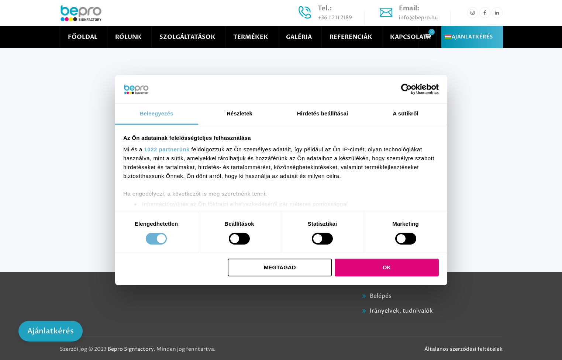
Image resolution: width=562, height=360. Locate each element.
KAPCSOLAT (408, 37)
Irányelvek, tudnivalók (401, 311)
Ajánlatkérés (50, 331)
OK (387, 267)
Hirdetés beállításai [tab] (322, 113)
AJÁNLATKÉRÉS (472, 36)
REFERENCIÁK (351, 37)
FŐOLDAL (82, 37)
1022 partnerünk (167, 149)
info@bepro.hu (418, 17)
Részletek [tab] (239, 113)
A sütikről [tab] (405, 113)
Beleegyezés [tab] (156, 113)
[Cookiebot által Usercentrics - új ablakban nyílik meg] (406, 89)
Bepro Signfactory (131, 349)
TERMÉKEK (250, 37)
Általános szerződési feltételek (463, 349)
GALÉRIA (299, 37)
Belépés (381, 296)
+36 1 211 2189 (335, 17)
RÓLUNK (128, 37)
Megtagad (280, 267)
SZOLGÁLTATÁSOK (187, 37)
